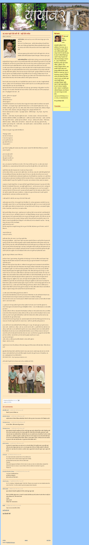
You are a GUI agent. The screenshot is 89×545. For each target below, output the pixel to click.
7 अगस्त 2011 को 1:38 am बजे (17, 428)
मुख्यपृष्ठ (26, 540)
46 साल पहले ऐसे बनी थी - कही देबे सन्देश (16, 34)
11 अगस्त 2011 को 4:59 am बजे (16, 443)
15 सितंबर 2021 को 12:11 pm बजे (13, 505)
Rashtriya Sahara (59, 74)
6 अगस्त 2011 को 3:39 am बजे (16, 410)
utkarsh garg (5, 481)
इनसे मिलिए (9, 402)
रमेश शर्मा (66, 36)
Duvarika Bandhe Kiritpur (8, 471)
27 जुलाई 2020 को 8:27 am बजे (16, 481)
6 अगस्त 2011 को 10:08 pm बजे (18, 422)
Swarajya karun (6, 422)
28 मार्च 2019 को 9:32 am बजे (14, 454)
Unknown (5, 454)
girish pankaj (6, 443)
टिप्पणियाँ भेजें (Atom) (11, 542)
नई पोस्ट (4, 540)
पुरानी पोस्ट (49, 540)
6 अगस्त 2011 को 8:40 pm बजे (17, 416)
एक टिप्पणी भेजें (6, 510)
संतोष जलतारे (5, 488)
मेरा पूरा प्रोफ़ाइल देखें (59, 100)
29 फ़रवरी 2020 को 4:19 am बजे (22, 471)
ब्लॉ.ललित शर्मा (6, 410)
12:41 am (15, 400)
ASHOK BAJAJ (6, 416)
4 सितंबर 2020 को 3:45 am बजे (16, 488)
